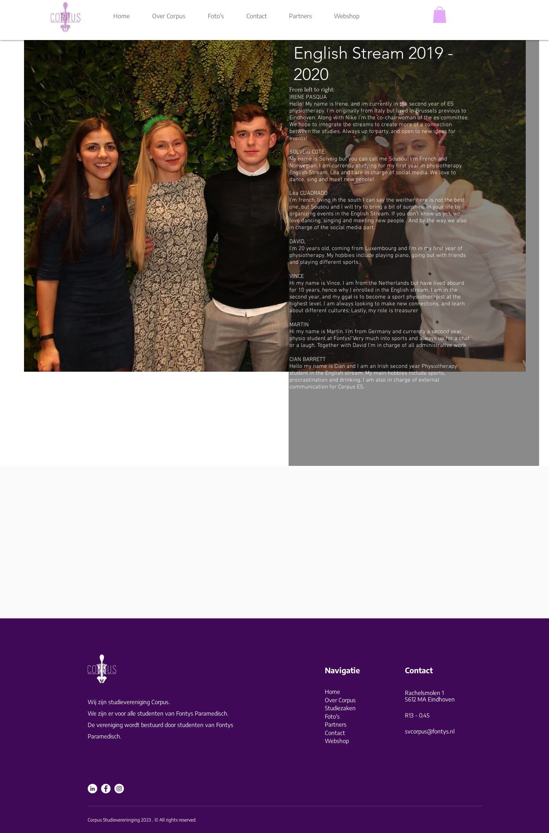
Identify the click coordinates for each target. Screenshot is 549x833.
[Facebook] (106, 788)
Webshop (337, 740)
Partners (336, 724)
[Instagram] (119, 788)
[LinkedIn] (92, 788)
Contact (335, 732)
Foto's (332, 716)
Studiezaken (340, 708)
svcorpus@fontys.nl (429, 731)
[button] (439, 14)
